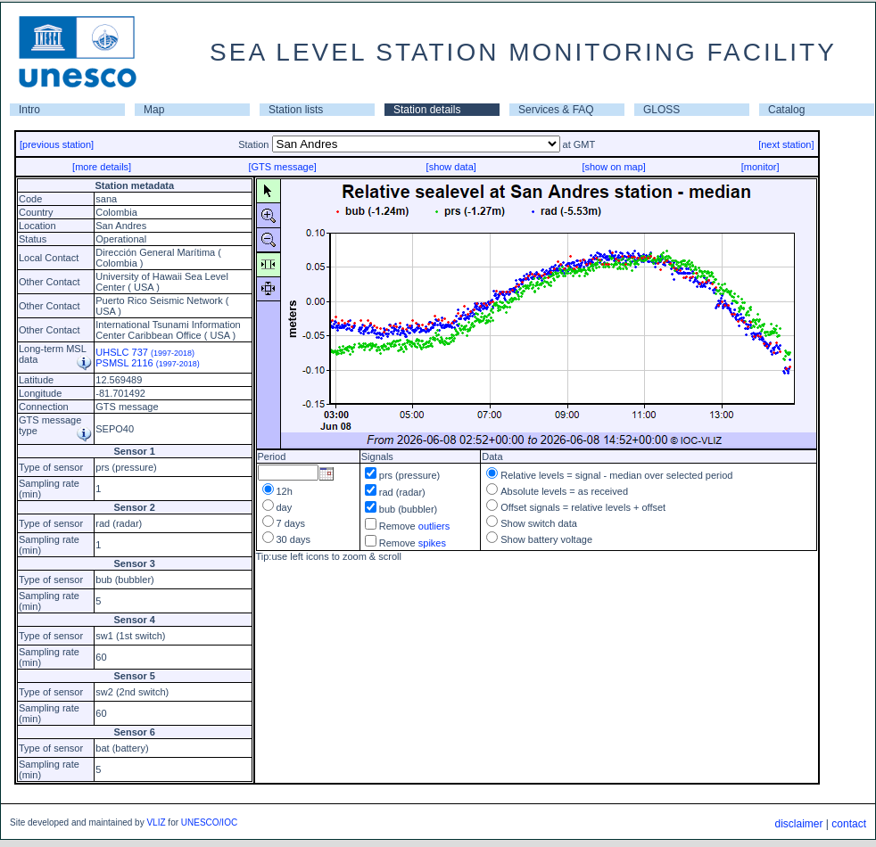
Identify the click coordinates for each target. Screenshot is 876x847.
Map (154, 109)
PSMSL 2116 (147, 363)
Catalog (786, 109)
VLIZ (155, 822)
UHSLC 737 (144, 352)
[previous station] (57, 144)
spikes (432, 543)
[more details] (101, 166)
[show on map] (614, 166)
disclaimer (798, 824)
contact (848, 824)
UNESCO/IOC (209, 822)
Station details (426, 109)
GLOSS (661, 109)
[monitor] (760, 166)
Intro (29, 109)
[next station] (786, 144)
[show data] (451, 166)
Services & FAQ (556, 109)
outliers (434, 526)
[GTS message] (282, 166)
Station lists (296, 109)
